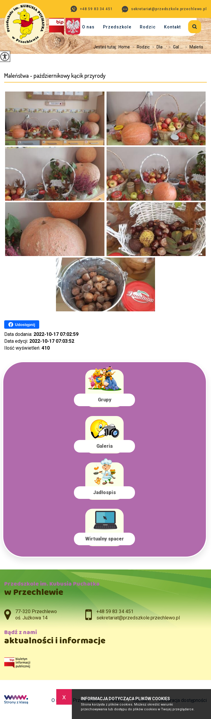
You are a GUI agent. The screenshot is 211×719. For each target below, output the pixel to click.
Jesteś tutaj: (106, 47)
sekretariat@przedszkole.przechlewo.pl (164, 9)
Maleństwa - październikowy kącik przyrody (55, 75)
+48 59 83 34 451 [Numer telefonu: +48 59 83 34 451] (114, 611)
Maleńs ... (195, 47)
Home (124, 47)
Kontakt (172, 27)
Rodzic (148, 27)
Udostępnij (21, 324)
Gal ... (174, 47)
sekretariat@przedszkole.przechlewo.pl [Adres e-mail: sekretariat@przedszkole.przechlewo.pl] (138, 618)
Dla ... (158, 47)
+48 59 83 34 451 (92, 9)
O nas (88, 27)
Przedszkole (117, 27)
